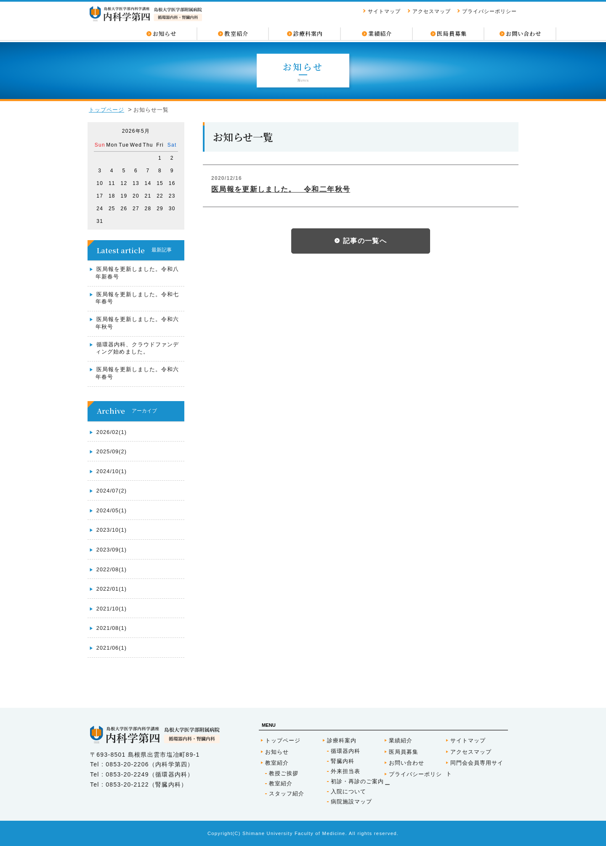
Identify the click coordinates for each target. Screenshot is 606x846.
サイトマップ (384, 12)
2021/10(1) (111, 608)
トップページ (106, 110)
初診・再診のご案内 (357, 781)
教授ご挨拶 (283, 773)
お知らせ (277, 752)
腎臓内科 (342, 761)
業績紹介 (400, 740)
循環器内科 (345, 751)
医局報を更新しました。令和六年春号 (137, 373)
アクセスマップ (431, 12)
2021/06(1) (111, 648)
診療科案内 (341, 740)
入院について (348, 791)
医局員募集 (403, 752)
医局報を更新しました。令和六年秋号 (137, 323)
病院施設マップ (351, 801)
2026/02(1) (111, 432)
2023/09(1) (111, 549)
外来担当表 (345, 771)
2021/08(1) (111, 628)
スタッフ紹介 (286, 793)
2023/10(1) (111, 530)
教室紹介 (277, 763)
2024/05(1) (111, 510)
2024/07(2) (111, 490)
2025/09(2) (111, 451)
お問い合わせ (406, 763)
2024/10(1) (111, 471)
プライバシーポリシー (489, 12)
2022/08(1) (111, 569)
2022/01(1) (111, 589)
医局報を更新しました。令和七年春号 (137, 298)
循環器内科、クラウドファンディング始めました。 (137, 348)
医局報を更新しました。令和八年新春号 (137, 273)
